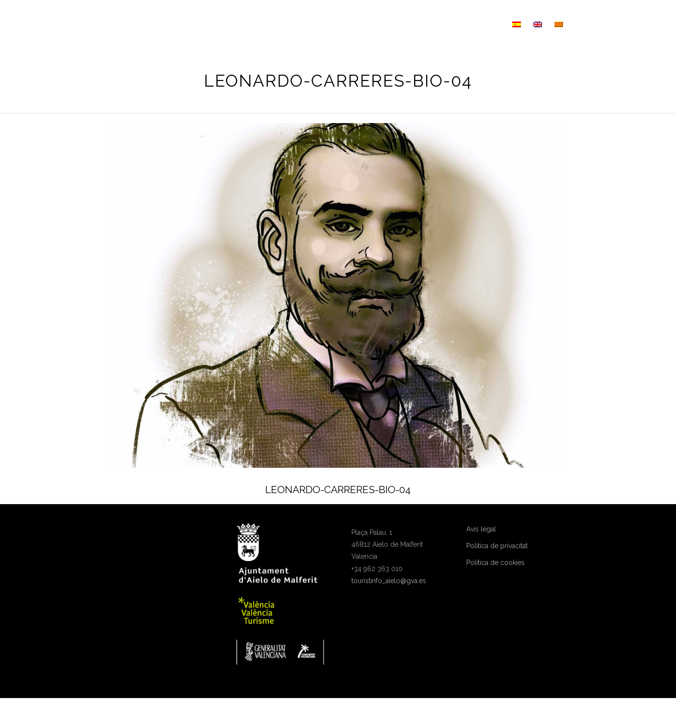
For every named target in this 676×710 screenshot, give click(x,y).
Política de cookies (495, 562)
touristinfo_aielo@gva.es (388, 581)
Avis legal (481, 529)
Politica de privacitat (497, 546)
